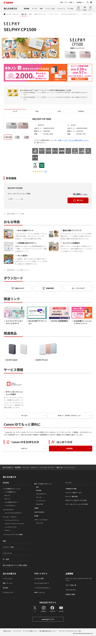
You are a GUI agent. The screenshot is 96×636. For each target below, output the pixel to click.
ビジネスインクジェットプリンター (14, 523)
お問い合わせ (7, 631)
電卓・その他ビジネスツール (43, 484)
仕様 (59, 111)
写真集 (36, 516)
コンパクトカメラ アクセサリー (13, 513)
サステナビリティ (71, 590)
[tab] (8, 137)
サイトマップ (17, 631)
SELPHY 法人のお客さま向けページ (70, 14)
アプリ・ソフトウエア (41, 520)
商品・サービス (7, 583)
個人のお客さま (10, 8)
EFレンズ (7, 499)
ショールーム (61, 8)
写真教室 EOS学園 (71, 489)
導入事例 (5, 588)
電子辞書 (38, 490)
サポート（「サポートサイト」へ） (69, 415)
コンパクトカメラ (8, 510)
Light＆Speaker (39, 512)
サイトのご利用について (30, 631)
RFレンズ (7, 495)
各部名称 (81, 111)
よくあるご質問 (39, 578)
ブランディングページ (53, 14)
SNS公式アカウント (47, 602)
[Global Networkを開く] (91, 2)
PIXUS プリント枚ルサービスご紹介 (76, 500)
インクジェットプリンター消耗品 (13, 534)
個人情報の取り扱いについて (48, 631)
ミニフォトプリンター (47, 467)
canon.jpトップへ (48, 619)
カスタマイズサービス (87, 14)
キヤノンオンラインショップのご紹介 (77, 504)
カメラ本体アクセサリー (11, 502)
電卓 (37, 487)
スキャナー (8, 530)
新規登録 (69, 448)
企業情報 (69, 573)
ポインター (39, 497)
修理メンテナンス (39, 592)
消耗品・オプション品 (39, 14)
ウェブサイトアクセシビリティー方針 (70, 631)
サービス (34, 8)
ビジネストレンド (8, 592)
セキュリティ (39, 523)
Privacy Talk (39, 504)
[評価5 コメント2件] (39, 171)
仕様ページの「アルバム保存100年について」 (73, 140)
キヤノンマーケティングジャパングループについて (79, 579)
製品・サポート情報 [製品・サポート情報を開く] (66, 2)
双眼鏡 (36, 508)
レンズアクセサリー (10, 505)
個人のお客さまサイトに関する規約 (15, 565)
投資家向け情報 (70, 594)
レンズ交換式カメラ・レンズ (11, 489)
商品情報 (26, 8)
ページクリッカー (41, 501)
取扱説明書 (50, 288)
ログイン (24, 448)
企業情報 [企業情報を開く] (79, 2)
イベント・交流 (49, 8)
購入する (80, 200)
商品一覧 (24, 14)
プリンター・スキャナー (12, 14)
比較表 (30, 14)
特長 (36, 111)
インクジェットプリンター (12, 520)
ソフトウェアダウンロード (42, 588)
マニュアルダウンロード (41, 583)
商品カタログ (19, 288)
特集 (41, 8)
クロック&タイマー (41, 494)
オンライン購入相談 (72, 496)
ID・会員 (70, 8)
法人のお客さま (9, 573)
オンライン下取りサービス (73, 493)
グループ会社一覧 (71, 585)
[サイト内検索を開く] (88, 2)
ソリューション (7, 578)
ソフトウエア (80, 288)
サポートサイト (41, 573)
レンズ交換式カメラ (10, 492)
